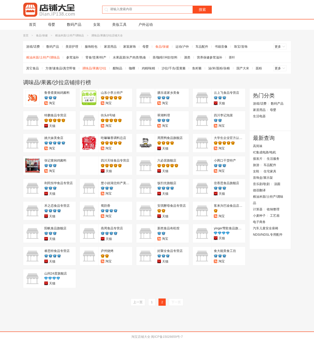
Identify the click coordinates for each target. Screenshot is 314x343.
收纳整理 (273, 209)
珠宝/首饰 (241, 46)
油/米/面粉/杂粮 (219, 68)
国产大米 (242, 68)
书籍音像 (221, 46)
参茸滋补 (72, 57)
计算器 (257, 209)
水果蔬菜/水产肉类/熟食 (129, 57)
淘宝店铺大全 (140, 336)
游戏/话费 (33, 46)
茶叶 (232, 57)
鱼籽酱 (197, 68)
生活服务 (273, 158)
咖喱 (132, 68)
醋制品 (117, 68)
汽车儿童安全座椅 (265, 228)
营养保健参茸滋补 (209, 57)
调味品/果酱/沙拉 (94, 68)
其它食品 (32, 68)
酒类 (187, 57)
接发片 (257, 158)
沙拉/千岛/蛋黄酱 (174, 68)
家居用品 (110, 46)
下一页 (176, 302)
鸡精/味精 (148, 68)
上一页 (138, 302)
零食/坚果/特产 (95, 57)
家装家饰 (129, 46)
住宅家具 (270, 171)
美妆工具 (119, 24)
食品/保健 (41, 35)
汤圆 (277, 184)
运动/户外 (182, 46)
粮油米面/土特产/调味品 (69, 35)
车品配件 (202, 46)
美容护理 (72, 46)
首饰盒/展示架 (263, 177)
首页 (32, 24)
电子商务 (259, 222)
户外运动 (145, 24)
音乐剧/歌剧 (261, 184)
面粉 (259, 68)
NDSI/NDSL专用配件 (268, 234)
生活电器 (259, 116)
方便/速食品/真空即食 (60, 68)
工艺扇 (274, 215)
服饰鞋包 (91, 46)
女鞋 (256, 171)
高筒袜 (257, 146)
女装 (96, 24)
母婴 (51, 24)
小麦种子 (259, 215)
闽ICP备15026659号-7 (167, 336)
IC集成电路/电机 (264, 152)
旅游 (256, 165)
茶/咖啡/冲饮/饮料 (165, 57)
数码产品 (74, 24)
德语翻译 (259, 190)
